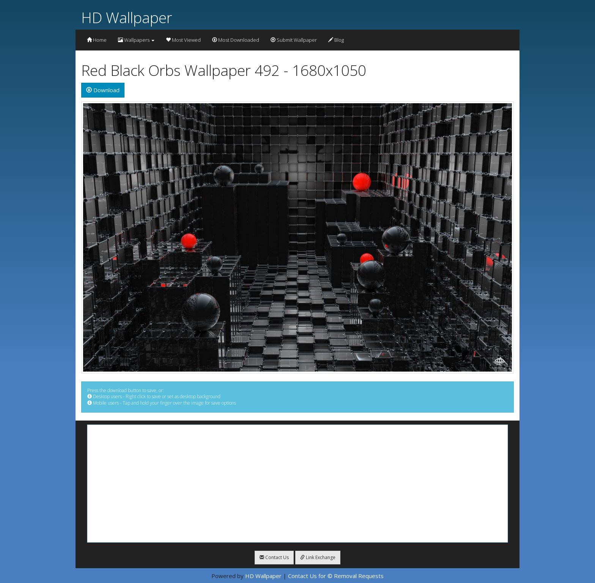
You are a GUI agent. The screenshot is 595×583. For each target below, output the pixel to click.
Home (97, 39)
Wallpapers (136, 39)
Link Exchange (317, 557)
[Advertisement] (297, 483)
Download (103, 90)
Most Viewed (183, 39)
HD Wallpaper (126, 17)
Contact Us (274, 557)
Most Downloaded (235, 39)
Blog (336, 39)
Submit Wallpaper (294, 39)
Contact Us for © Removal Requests (336, 576)
